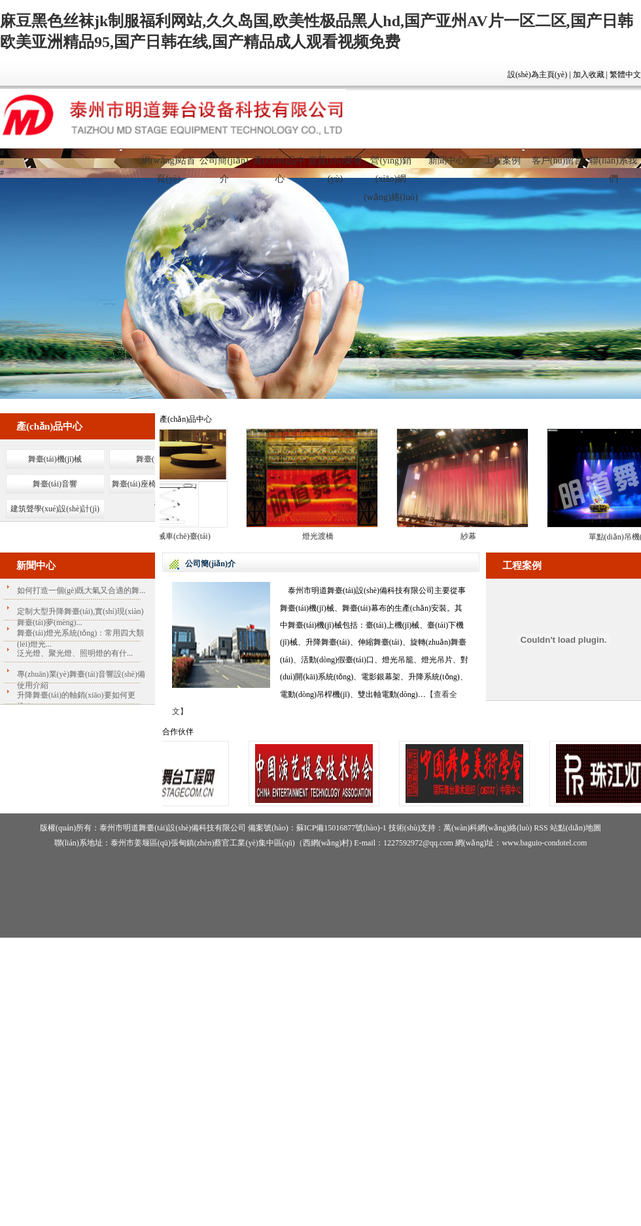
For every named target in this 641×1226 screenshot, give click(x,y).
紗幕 (471, 536)
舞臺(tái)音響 (55, 483)
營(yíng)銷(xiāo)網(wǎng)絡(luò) (391, 166)
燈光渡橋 (321, 536)
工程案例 (502, 160)
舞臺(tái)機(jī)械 (55, 459)
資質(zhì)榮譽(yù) (335, 166)
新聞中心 (446, 160)
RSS (540, 827)
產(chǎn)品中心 (280, 166)
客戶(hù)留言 (557, 160)
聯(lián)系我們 (612, 166)
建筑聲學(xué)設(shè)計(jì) (54, 508)
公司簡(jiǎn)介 (223, 166)
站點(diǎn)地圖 (575, 827)
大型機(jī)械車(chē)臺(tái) (170, 536)
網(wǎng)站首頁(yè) (168, 166)
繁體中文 (625, 74)
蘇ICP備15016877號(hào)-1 (341, 827)
